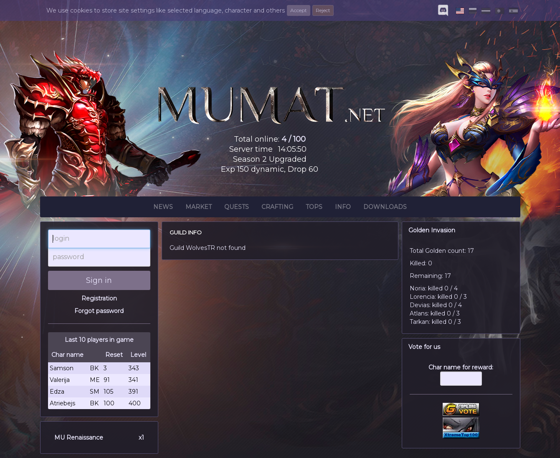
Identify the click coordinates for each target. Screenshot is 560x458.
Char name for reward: (461, 379)
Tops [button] (314, 208)
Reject (323, 10)
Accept (298, 10)
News (163, 208)
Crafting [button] (277, 208)
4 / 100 (293, 139)
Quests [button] (236, 208)
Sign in (99, 280)
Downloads (385, 208)
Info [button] (343, 208)
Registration (99, 298)
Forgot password (99, 311)
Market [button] (198, 208)
